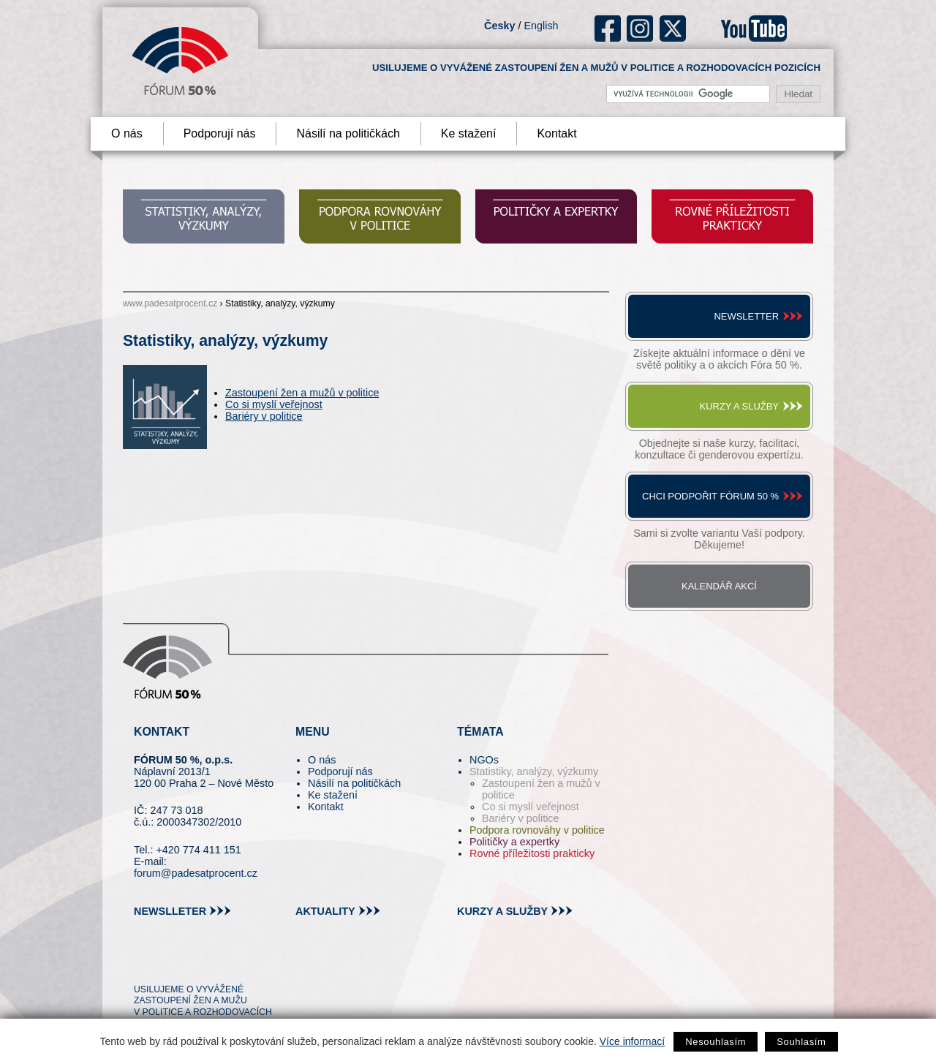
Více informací (632, 1041)
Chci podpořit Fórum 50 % (710, 496)
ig (640, 28)
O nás (127, 133)
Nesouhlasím (715, 1041)
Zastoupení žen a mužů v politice (302, 393)
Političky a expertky (514, 842)
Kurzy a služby (739, 406)
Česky (499, 25)
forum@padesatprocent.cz (195, 873)
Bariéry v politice (264, 416)
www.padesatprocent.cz (170, 303)
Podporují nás (220, 133)
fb (608, 28)
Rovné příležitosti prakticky (532, 853)
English (541, 25)
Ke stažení (469, 133)
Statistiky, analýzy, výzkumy (533, 771)
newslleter (170, 911)
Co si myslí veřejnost (273, 404)
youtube (754, 28)
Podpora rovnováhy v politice (537, 830)
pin (168, 962)
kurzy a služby (502, 911)
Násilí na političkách (347, 133)
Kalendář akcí (719, 586)
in (216, 962)
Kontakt (556, 133)
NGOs (484, 760)
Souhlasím (801, 1041)
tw (144, 962)
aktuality (325, 911)
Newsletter (746, 316)
